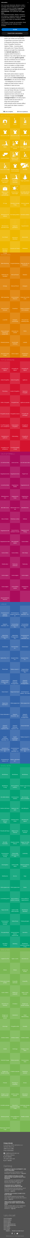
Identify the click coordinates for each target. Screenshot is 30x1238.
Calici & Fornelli (8, 454)
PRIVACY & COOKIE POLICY (18, 1231)
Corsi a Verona (7, 1228)
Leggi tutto (23, 1173)
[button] (27, 2)
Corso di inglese (7, 1222)
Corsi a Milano (7, 1226)
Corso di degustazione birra (10, 1225)
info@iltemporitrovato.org (12, 1153)
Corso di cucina (7, 1221)
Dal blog (8, 1166)
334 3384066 (8, 1157)
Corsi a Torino (7, 1229)
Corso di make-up (7, 1220)
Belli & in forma (7, 116)
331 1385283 (8, 1160)
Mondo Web (5, 255)
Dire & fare (5, 950)
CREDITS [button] (8, 1231)
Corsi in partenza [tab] (22, 111)
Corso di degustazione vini (9, 1224)
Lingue (3, 604)
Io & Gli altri (6, 766)
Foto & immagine (7, 360)
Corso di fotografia (8, 1218)
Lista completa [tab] (8, 111)
